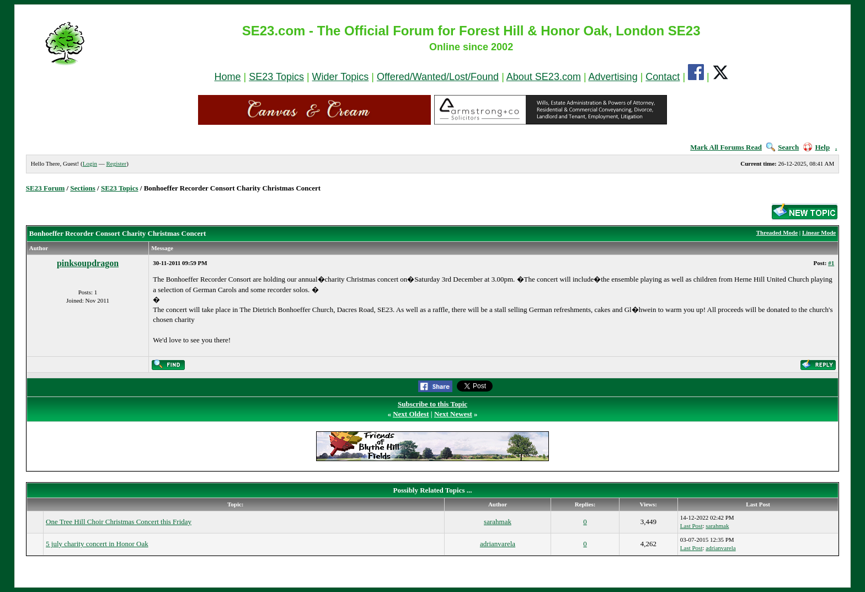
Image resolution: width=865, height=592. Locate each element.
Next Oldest (411, 414)
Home (227, 76)
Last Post (691, 525)
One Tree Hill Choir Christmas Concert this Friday (118, 521)
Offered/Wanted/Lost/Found (438, 76)
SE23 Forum (45, 188)
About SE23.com (543, 76)
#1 (831, 263)
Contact (662, 76)
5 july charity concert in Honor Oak (97, 544)
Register (116, 163)
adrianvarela (497, 544)
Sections (82, 188)
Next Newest (453, 414)
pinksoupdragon (88, 263)
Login (90, 163)
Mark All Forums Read (726, 147)
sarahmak (497, 521)
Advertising (613, 76)
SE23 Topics (276, 76)
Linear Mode (819, 232)
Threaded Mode (777, 232)
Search (782, 147)
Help (816, 147)
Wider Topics (340, 76)
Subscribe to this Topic (432, 404)
